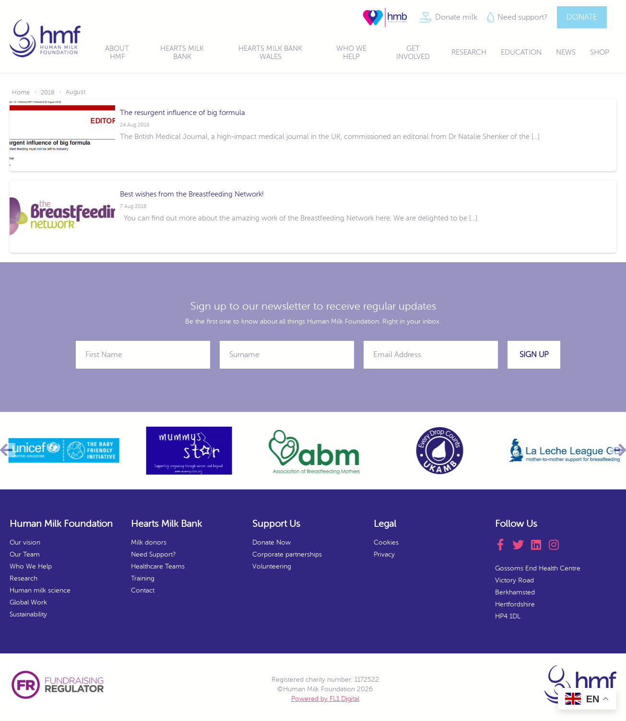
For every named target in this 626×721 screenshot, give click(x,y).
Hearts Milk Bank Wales (270, 53)
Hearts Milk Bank (182, 53)
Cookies (386, 542)
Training (142, 578)
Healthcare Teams (158, 566)
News (566, 52)
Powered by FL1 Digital (325, 698)
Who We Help (351, 53)
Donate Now (271, 542)
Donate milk (456, 17)
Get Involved (413, 53)
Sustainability (28, 614)
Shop (599, 52)
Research (468, 52)
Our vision (25, 542)
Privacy (384, 554)
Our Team (25, 554)
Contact (142, 590)
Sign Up (534, 354)
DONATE (582, 17)
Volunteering (271, 566)
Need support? (522, 17)
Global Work (28, 602)
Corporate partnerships (287, 554)
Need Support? (153, 554)
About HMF (117, 53)
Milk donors (148, 542)
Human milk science (40, 590)
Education (521, 52)
